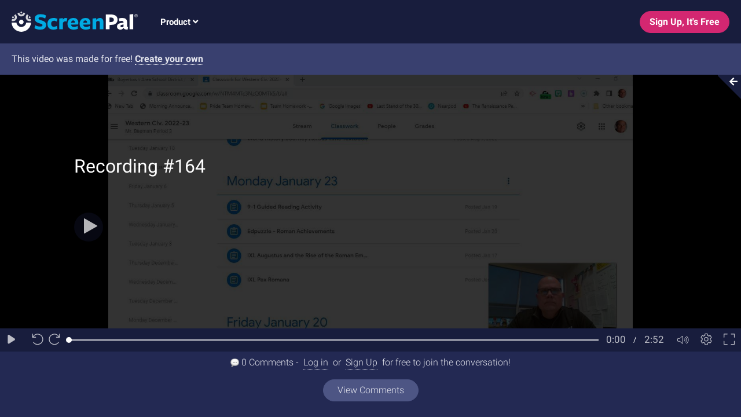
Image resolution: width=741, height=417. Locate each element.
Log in (315, 362)
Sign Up (361, 362)
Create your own (169, 58)
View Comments (371, 390)
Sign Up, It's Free (685, 21)
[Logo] (69, 21)
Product (179, 22)
